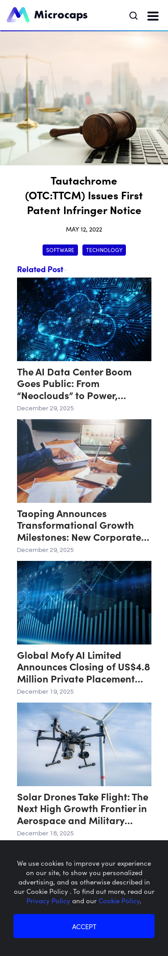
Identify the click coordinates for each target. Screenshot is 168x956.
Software (60, 249)
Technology (104, 249)
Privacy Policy (49, 900)
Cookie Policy (119, 900)
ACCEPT (84, 926)
